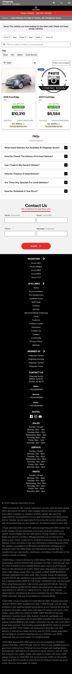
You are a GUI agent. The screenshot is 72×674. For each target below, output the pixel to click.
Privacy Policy (36, 341)
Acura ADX (36, 263)
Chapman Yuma (36, 366)
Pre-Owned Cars (36, 295)
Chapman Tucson (36, 363)
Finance (36, 305)
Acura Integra (36, 266)
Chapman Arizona (36, 359)
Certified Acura (36, 298)
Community (36, 338)
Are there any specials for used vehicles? (35, 182)
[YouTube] (40, 416)
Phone (7, 228)
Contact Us (36, 331)
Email (44, 215)
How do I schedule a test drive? (35, 191)
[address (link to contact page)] (54, 3)
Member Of (34, 351)
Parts (36, 316)
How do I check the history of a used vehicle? (35, 156)
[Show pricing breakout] (18, 124)
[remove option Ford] (7, 37)
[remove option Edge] (22, 37)
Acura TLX (36, 277)
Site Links (34, 284)
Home (5, 18)
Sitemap (36, 345)
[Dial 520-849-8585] (61, 3)
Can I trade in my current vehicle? (35, 165)
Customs (36, 320)
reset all (49, 37)
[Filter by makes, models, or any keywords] (36, 44)
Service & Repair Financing (36, 313)
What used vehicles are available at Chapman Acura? (35, 147)
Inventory (34, 259)
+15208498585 (36, 389)
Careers (36, 334)
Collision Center (36, 323)
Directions (36, 327)
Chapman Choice (36, 355)
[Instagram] (36, 416)
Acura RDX (36, 274)
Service (36, 309)
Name (12, 215)
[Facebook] (31, 416)
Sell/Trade (36, 302)
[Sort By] (61, 62)
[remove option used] (38, 37)
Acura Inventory (36, 291)
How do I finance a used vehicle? (35, 173)
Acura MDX (36, 270)
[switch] (69, 3)
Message (45, 228)
